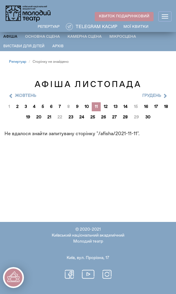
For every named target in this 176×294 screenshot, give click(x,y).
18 (166, 107)
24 (81, 117)
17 (156, 107)
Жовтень (25, 96)
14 (125, 107)
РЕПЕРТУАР (48, 27)
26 (103, 117)
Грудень (151, 96)
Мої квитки (136, 27)
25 (92, 117)
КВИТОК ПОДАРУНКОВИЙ (124, 16)
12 (106, 107)
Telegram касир (96, 27)
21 (49, 117)
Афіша (10, 37)
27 (114, 117)
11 (96, 107)
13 (115, 107)
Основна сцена (42, 37)
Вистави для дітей (24, 46)
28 (125, 117)
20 (38, 117)
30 (147, 117)
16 (146, 107)
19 (28, 117)
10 (87, 107)
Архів (58, 46)
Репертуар (17, 62)
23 (70, 117)
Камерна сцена (85, 37)
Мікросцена (122, 37)
